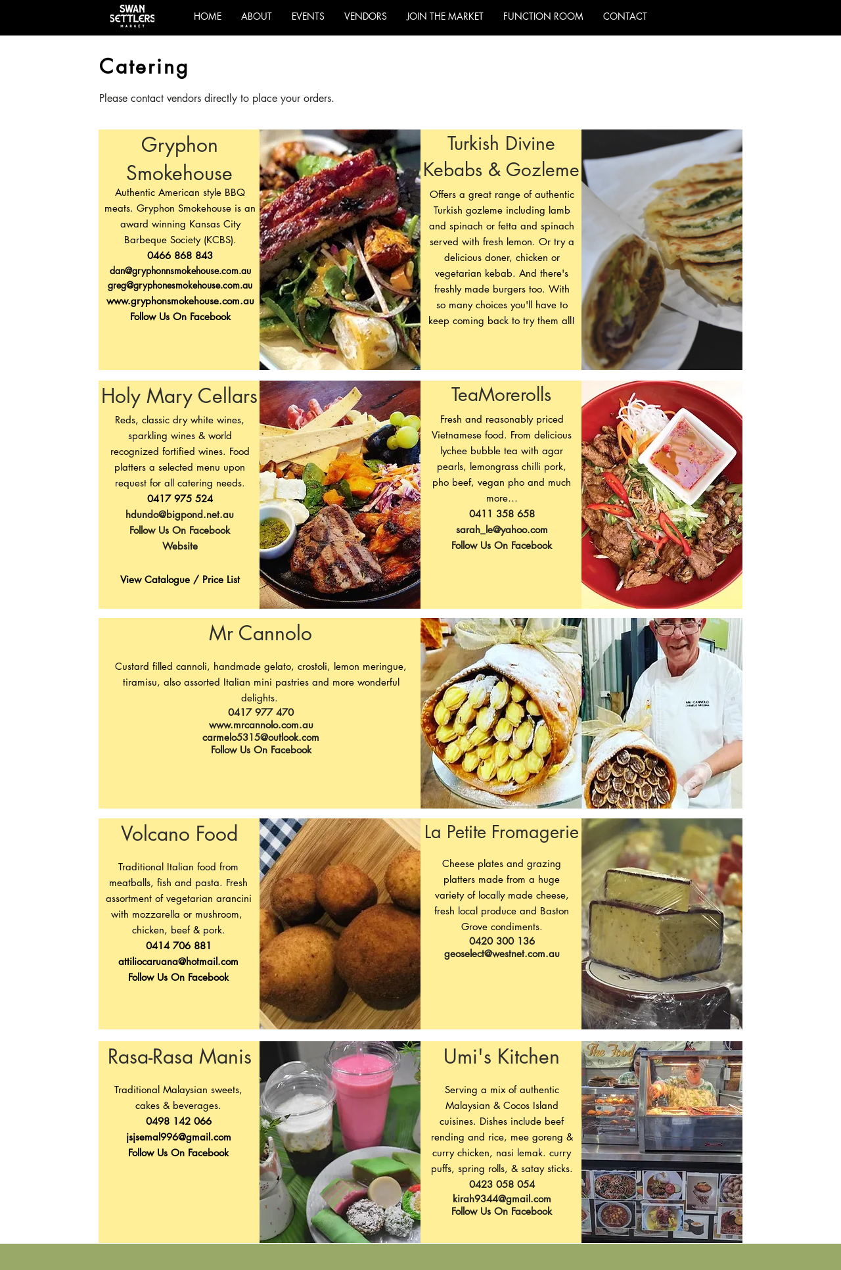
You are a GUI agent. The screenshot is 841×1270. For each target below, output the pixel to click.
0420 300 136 (502, 941)
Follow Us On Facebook (180, 316)
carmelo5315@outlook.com (260, 737)
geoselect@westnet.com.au (502, 953)
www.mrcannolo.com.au (261, 724)
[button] (365, 16)
